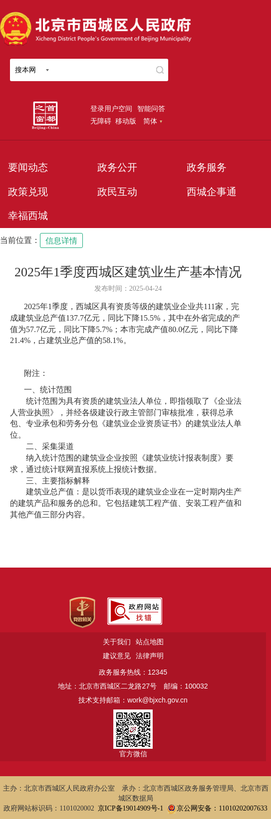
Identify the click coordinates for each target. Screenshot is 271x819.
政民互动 (117, 191)
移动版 (125, 121)
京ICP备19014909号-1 (130, 808)
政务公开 (117, 167)
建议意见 (117, 656)
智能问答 (151, 109)
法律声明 (150, 656)
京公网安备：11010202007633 (222, 808)
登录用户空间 (111, 109)
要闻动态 (28, 167)
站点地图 (150, 642)
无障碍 (100, 121)
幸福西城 (28, 215)
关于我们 (117, 642)
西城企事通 (212, 191)
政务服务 (207, 167)
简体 (152, 121)
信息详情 (61, 240)
